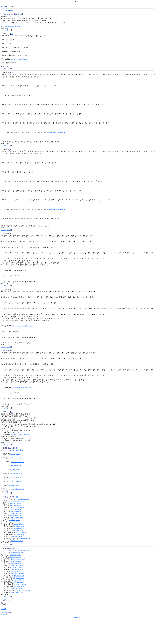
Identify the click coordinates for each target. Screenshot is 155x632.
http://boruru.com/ (16, 473)
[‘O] (8, 600)
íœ (3, 30)
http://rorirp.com (19, 526)
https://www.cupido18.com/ (19, 59)
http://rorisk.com (19, 528)
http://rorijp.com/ (14, 485)
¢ (14, 6)
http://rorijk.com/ (14, 469)
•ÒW (9, 30)
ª (2, 600)
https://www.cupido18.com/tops (22, 326)
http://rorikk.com (19, 524)
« (2, 10)
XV (9, 6)
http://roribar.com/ (16, 481)
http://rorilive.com (25, 539)
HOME (12, 10)
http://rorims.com (21, 532)
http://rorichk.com (17, 541)
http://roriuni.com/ (15, 458)
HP (21, 14)
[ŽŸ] (5, 600)
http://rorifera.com (18, 530)
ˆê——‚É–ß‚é (5, 612)
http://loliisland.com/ (17, 489)
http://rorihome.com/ (17, 462)
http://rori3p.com (16, 536)
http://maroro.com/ (15, 477)
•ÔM (3, 6)
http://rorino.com (23, 499)
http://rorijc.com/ (16, 454)
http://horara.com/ (16, 466)
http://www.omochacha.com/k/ (11, 26)
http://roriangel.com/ (17, 450)
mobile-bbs (77, 618)
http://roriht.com (19, 534)
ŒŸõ (7, 10)
